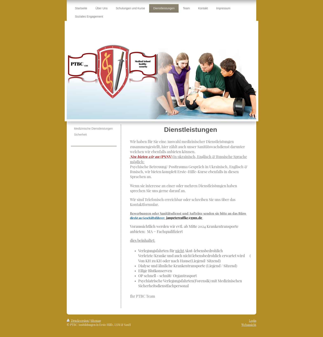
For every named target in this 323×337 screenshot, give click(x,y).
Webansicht (248, 325)
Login (252, 321)
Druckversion (78, 321)
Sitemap (95, 321)
